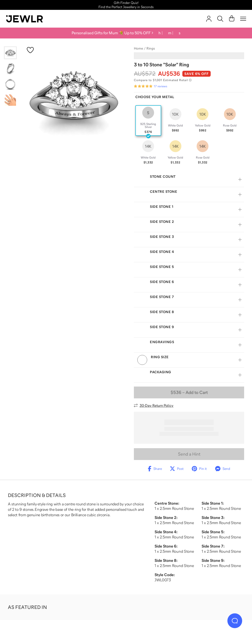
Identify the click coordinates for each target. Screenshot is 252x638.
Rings (150, 48)
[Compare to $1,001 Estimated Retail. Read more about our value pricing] (162, 80)
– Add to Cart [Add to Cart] (189, 398)
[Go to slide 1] (10, 52)
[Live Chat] (234, 620)
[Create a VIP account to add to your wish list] (30, 50)
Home (138, 48)
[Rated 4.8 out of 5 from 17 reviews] (150, 86)
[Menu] (243, 19)
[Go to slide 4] (10, 100)
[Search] (220, 19)
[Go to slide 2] (10, 68)
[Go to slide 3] (10, 84)
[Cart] (231, 19)
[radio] (148, 120)
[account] (208, 19)
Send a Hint (189, 460)
